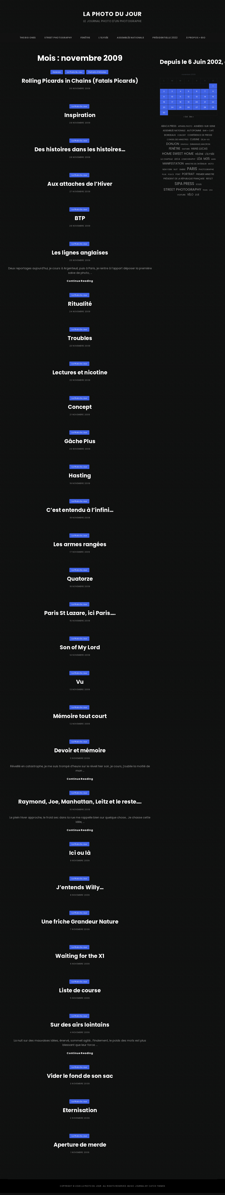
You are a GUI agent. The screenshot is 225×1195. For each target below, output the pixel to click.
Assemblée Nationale (130, 37)
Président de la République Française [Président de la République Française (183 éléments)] (184, 178)
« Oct (185, 116)
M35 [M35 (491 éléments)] (207, 159)
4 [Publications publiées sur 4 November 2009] (180, 91)
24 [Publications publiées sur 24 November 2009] (172, 107)
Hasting (80, 476)
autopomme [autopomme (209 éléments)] (194, 130)
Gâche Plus (80, 441)
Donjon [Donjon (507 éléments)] (172, 144)
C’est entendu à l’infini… (80, 510)
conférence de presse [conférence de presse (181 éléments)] (200, 135)
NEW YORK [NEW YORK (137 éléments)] (167, 169)
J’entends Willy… (80, 888)
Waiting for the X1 (80, 957)
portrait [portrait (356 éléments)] (188, 174)
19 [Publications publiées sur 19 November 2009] (188, 102)
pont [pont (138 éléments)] (177, 174)
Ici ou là (80, 854)
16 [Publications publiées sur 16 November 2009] (164, 102)
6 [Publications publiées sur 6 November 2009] (196, 91)
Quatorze (80, 579)
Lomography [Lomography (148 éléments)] (188, 159)
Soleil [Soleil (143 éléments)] (199, 184)
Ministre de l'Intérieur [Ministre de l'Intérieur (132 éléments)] (196, 163)
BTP (80, 218)
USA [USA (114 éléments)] (211, 190)
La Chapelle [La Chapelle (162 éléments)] (167, 159)
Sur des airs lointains (80, 1026)
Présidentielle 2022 (165, 37)
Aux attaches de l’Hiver (79, 184)
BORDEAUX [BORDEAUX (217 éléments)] (170, 135)
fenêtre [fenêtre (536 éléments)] (174, 148)
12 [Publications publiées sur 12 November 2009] (188, 96)
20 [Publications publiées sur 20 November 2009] (196, 102)
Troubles (79, 338)
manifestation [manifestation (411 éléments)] (173, 163)
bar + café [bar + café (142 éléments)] (208, 130)
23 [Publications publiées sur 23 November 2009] (164, 107)
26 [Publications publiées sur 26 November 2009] (188, 107)
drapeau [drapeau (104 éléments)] (184, 144)
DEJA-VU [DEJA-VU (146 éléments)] (205, 139)
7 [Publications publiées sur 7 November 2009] (204, 91)
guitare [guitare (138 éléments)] (186, 149)
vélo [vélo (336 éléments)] (190, 194)
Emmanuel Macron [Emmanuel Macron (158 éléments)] (200, 144)
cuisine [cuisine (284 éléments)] (194, 139)
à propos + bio (195, 37)
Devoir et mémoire (79, 751)
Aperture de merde (80, 1146)
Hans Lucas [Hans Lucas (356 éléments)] (199, 149)
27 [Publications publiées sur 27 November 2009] (197, 107)
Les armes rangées (80, 544)
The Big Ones (28, 37)
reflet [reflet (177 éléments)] (209, 178)
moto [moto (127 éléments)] (211, 164)
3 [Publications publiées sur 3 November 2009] (172, 91)
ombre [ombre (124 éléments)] (182, 169)
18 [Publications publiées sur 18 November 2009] (180, 102)
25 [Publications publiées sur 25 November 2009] (180, 107)
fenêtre (85, 37)
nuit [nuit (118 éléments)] (176, 169)
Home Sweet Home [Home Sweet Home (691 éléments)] (178, 153)
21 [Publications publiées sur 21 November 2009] (205, 102)
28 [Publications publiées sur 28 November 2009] (205, 107)
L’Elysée (103, 37)
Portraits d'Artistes (97, 72)
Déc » (191, 116)
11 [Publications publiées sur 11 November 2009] (180, 96)
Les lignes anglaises (80, 252)
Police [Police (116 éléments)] (171, 174)
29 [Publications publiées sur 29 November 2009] (213, 107)
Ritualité (80, 304)
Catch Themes (157, 1188)
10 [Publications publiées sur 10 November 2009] (172, 96)
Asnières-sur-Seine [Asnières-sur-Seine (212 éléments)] (204, 126)
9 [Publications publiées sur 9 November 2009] (164, 96)
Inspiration (80, 115)
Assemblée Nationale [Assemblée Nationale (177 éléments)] (174, 130)
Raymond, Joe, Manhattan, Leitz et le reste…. (80, 802)
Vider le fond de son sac (79, 1077)
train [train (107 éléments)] (205, 190)
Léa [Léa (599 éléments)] (199, 158)
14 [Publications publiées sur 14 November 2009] (205, 96)
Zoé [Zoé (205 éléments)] (197, 194)
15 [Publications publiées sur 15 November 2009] (213, 96)
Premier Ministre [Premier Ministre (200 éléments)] (205, 174)
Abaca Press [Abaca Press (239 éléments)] (168, 126)
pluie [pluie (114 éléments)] (164, 174)
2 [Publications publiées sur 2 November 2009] (164, 91)
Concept (80, 407)
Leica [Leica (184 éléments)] (177, 159)
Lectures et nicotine (80, 373)
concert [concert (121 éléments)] (181, 135)
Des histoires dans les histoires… (80, 149)
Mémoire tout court (80, 716)
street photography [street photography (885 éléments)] (182, 189)
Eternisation (79, 1112)
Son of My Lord (80, 647)
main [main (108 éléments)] (213, 159)
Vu (80, 682)
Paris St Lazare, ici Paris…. (80, 613)
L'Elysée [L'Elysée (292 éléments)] (209, 154)
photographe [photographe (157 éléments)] (206, 169)
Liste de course (80, 991)
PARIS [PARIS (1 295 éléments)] (192, 168)
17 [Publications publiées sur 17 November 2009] (172, 102)
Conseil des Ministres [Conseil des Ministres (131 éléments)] (177, 139)
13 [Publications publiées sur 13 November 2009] (197, 96)
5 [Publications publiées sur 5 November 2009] (188, 91)
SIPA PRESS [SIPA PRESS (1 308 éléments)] (184, 183)
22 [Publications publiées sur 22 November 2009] (213, 102)
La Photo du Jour (112, 13)
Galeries (57, 72)
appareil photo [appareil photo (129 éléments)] (185, 126)
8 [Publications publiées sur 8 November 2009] (213, 91)
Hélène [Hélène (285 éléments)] (199, 154)
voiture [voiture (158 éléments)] (181, 194)
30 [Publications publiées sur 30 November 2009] (164, 112)
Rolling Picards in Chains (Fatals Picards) (79, 80)
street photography (58, 37)
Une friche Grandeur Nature (80, 923)
